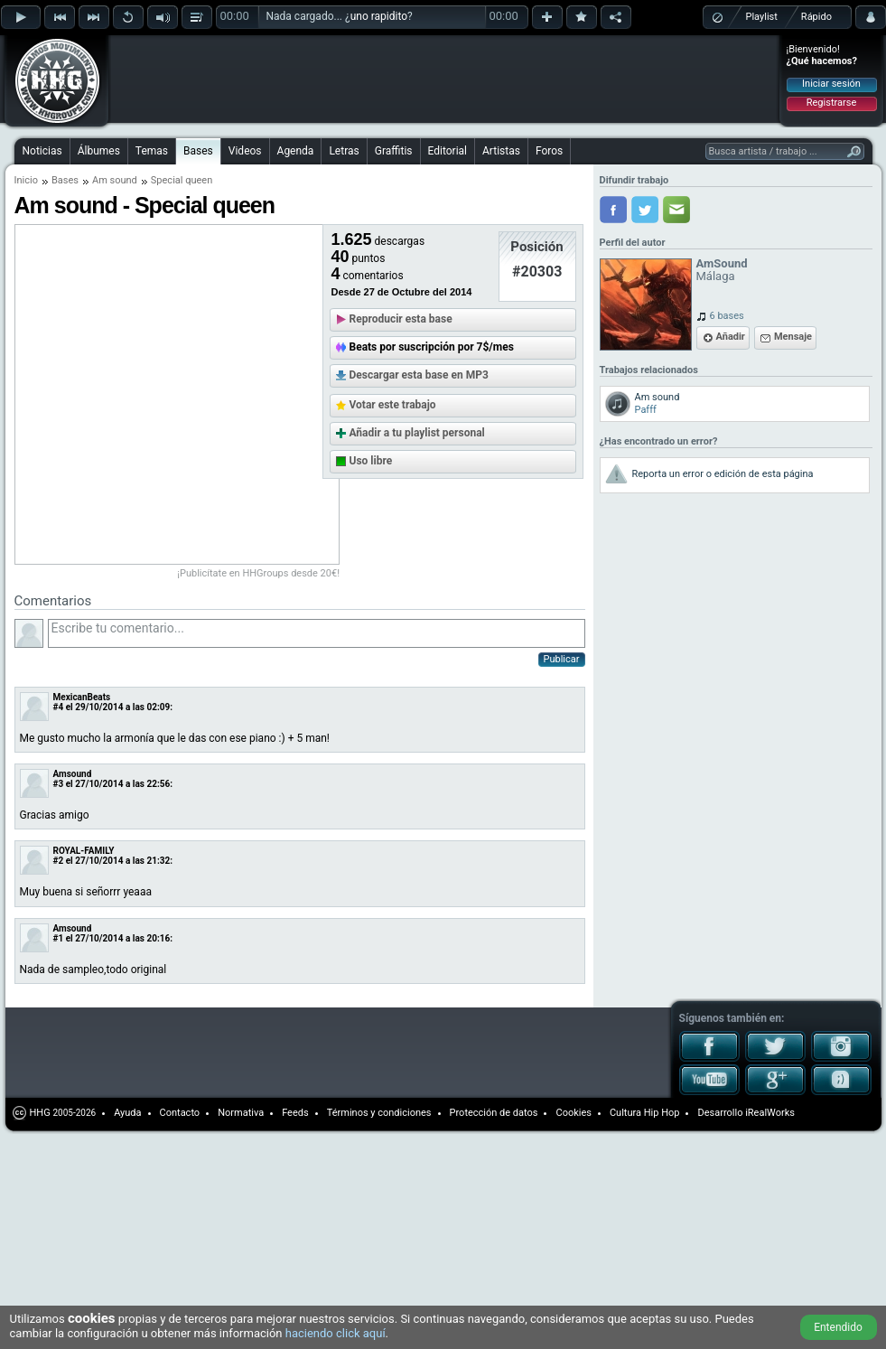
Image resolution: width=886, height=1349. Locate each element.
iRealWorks (770, 1113)
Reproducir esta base (401, 319)
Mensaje (793, 336)
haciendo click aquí (335, 1333)
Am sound (114, 180)
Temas (151, 151)
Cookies (573, 1113)
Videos (245, 151)
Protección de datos (494, 1113)
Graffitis (394, 151)
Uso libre (371, 460)
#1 (58, 938)
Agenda (295, 151)
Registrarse (831, 102)
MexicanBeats (82, 697)
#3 (58, 784)
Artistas (501, 151)
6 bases (727, 316)
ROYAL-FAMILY (84, 851)
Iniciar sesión (831, 83)
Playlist (762, 17)
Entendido (838, 1327)
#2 (58, 861)
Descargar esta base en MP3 (419, 375)
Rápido (816, 17)
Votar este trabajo (393, 404)
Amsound (72, 774)
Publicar (562, 659)
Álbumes (99, 151)
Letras (344, 151)
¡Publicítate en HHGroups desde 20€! (259, 573)
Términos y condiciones (379, 1113)
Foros (549, 151)
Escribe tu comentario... (316, 633)
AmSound (722, 263)
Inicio (26, 180)
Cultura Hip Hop (645, 1113)
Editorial (447, 151)
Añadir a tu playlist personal (417, 432)
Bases (198, 151)
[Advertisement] (228, 65)
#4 (58, 707)
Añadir (730, 336)
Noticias (42, 151)
